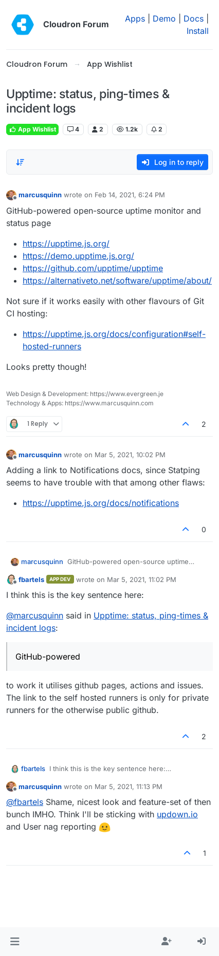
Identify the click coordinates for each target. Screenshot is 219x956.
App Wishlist (32, 129)
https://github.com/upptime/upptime (93, 268)
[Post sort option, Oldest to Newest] (20, 162)
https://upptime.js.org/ (66, 243)
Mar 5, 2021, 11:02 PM (141, 579)
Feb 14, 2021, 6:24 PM (130, 195)
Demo (164, 18)
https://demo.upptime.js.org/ (78, 256)
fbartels (31, 579)
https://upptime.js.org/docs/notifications (101, 503)
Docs (194, 18)
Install (198, 31)
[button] (14, 941)
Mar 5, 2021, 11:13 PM (128, 786)
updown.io (177, 814)
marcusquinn (40, 195)
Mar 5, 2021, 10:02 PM (130, 455)
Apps (135, 18)
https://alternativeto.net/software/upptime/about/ (117, 280)
